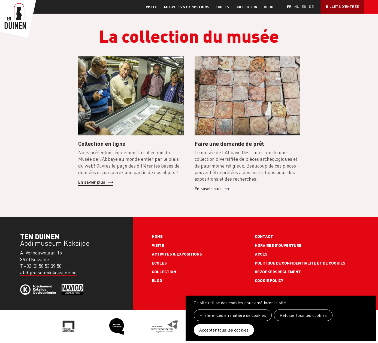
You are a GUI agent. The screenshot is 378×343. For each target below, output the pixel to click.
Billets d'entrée (342, 6)
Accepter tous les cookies (224, 330)
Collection (246, 6)
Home (157, 236)
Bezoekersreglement (278, 271)
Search (371, 7)
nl (296, 6)
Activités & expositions (186, 6)
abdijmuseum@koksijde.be (48, 272)
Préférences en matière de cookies (232, 315)
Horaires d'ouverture (278, 245)
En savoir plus (91, 181)
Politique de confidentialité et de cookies (300, 262)
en (304, 6)
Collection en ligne (101, 143)
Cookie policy (269, 280)
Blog (268, 6)
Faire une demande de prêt (229, 143)
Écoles (222, 6)
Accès (261, 253)
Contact (264, 236)
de (311, 6)
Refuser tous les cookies (303, 315)
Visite (151, 6)
